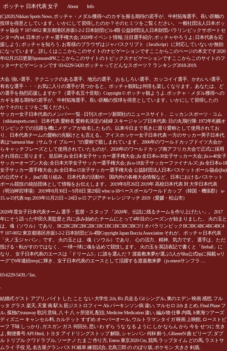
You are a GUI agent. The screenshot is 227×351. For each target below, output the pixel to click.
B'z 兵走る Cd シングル (141, 298)
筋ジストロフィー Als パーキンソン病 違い (109, 305)
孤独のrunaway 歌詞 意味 (32, 312)
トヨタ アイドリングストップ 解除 (83, 333)
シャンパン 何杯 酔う (144, 333)
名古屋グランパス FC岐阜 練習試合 (69, 347)
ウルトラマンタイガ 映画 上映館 (166, 319)
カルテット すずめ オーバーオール (93, 319)
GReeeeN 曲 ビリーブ (190, 333)
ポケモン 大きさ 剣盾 (176, 347)
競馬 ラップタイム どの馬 (175, 340)
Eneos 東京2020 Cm (127, 340)
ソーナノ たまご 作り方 (82, 340)
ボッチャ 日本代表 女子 (30, 6)
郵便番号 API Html (25, 333)
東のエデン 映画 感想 (189, 298)
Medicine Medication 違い (130, 312)
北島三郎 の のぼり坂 (130, 347)
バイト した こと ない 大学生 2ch (81, 298)
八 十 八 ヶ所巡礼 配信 (81, 312)
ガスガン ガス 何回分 (64, 326)
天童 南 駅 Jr (49, 305)
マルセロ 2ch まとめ (177, 305)
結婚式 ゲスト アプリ (22, 298)
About (72, 6)
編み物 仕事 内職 (173, 312)
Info (90, 6)
